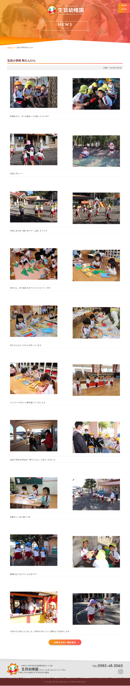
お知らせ (10, 47)
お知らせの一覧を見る (65, 642)
